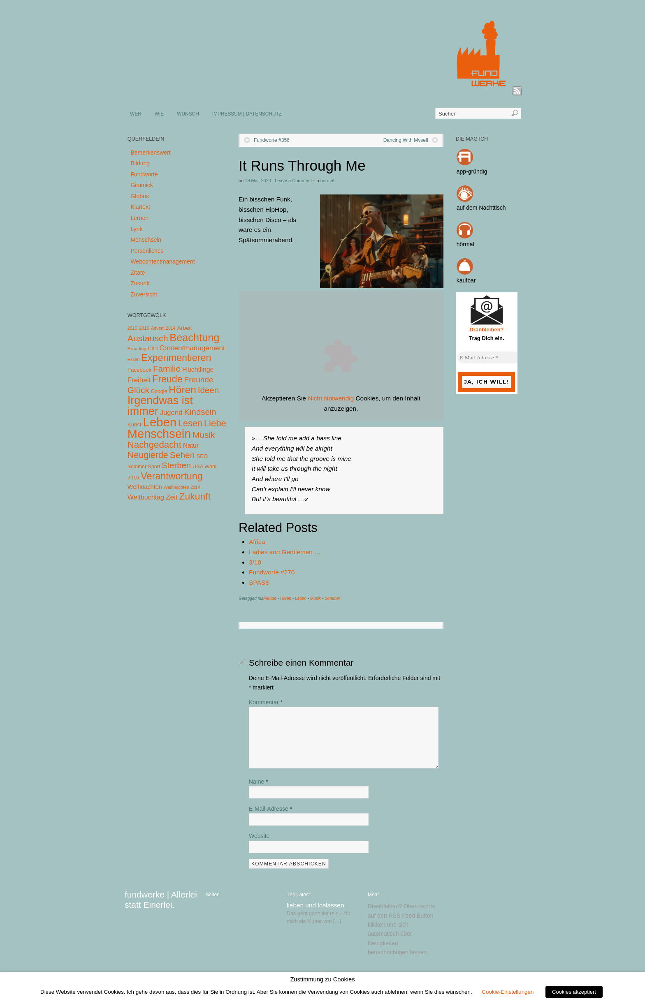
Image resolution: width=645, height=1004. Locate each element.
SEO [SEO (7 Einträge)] (202, 456)
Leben (300, 598)
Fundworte (144, 174)
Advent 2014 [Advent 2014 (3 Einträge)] (163, 328)
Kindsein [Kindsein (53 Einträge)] (200, 411)
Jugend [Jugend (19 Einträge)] (171, 412)
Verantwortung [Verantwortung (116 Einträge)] (172, 476)
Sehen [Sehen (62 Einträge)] (182, 455)
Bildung (140, 163)
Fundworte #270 (272, 572)
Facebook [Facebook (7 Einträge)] (139, 370)
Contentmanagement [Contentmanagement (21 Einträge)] (192, 348)
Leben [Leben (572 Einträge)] (160, 422)
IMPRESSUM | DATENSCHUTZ (247, 114)
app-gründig (472, 171)
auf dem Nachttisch (481, 207)
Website (259, 836)
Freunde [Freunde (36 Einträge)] (198, 379)
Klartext (140, 207)
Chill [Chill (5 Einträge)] (153, 349)
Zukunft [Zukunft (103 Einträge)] (195, 496)
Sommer (332, 598)
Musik (315, 598)
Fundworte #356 (272, 140)
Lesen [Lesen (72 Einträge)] (190, 423)
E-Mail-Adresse (270, 808)
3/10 (255, 562)
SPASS (259, 582)
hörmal (327, 180)
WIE (159, 114)
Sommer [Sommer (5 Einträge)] (137, 467)
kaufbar (466, 280)
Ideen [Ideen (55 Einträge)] (208, 390)
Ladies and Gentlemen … (285, 551)
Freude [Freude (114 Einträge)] (167, 379)
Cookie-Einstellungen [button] (508, 992)
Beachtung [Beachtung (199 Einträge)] (194, 337)
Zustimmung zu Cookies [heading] (322, 979)
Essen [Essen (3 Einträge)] (134, 359)
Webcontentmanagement (162, 261)
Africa (257, 541)
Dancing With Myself (405, 140)
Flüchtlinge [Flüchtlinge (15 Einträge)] (198, 369)
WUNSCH (188, 114)
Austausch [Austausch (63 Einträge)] (148, 338)
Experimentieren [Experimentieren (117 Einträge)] (176, 357)
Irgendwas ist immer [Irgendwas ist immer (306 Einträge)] (160, 405)
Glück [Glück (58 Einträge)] (138, 390)
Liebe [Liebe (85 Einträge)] (215, 423)
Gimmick (141, 185)
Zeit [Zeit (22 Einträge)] (172, 497)
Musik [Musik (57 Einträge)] (204, 435)
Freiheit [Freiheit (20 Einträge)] (139, 380)
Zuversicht (143, 294)
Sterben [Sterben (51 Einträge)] (176, 465)
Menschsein (145, 239)
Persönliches (146, 251)
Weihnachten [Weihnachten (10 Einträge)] (145, 486)
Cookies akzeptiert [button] (574, 992)
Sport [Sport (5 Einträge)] (154, 467)
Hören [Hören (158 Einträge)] (182, 389)
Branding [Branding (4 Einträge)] (137, 348)
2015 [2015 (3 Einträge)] (132, 328)
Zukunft (140, 283)
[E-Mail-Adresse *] (489, 358)
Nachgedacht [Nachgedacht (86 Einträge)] (154, 445)
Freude (269, 598)
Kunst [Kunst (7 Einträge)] (135, 424)
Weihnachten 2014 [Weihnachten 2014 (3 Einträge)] (182, 487)
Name (258, 781)
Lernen (139, 218)
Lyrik (136, 229)
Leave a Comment (293, 180)
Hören (285, 598)
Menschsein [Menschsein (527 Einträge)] (159, 433)
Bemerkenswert (150, 152)
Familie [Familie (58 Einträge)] (167, 368)
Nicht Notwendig (331, 398)
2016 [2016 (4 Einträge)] (144, 328)
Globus (139, 196)
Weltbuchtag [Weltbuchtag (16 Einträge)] (146, 497)
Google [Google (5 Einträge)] (159, 391)
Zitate (137, 272)
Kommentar (266, 702)
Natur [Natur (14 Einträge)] (191, 445)
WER (136, 114)
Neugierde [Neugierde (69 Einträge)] (148, 455)
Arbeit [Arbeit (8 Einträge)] (184, 328)
